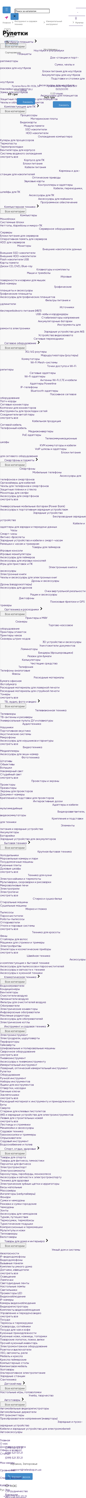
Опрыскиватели (10, 1138)
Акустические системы (15, 734)
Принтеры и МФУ (23, 618)
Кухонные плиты (10, 865)
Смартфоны (17, 468)
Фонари (5, 1197)
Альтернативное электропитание (22, 1372)
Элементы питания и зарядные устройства (37, 827)
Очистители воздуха (13, 995)
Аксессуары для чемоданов (18, 1213)
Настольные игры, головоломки (20, 1392)
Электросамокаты (12, 1170)
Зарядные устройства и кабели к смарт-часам (31, 540)
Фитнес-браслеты (12, 537)
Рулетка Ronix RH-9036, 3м (26, 86)
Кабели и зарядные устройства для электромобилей (35, 1428)
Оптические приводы (30, 177)
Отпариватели (10, 922)
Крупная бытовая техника (36, 851)
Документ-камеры (12, 794)
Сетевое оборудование (18, 343)
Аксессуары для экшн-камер (19, 754)
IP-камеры (7, 1299)
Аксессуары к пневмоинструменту (23, 1061)
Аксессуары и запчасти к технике (22, 969)
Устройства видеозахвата (36, 335)
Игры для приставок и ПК (16, 564)
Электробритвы (10, 946)
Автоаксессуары (11, 1432)
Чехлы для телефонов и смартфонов (24, 486)
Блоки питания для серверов (19, 235)
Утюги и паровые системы (17, 925)
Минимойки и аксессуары (17, 1127)
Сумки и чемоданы (12, 1200)
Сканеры (13, 621)
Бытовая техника (13, 843)
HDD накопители (24, 133)
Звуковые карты (22, 181)
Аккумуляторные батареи (36, 321)
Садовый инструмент (14, 1141)
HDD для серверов (12, 242)
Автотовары (10, 1400)
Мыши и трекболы (25, 273)
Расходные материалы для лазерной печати (29, 687)
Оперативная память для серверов (23, 239)
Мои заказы (43, 1460)
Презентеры (8, 788)
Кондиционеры (10, 989)
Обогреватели (10, 1005)
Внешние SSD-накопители (17, 252)
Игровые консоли (11, 550)
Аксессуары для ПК (27, 195)
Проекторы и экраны (29, 781)
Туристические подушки (16, 1223)
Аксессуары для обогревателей (21, 1018)
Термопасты (8, 143)
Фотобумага (8, 684)
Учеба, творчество (27, 1395)
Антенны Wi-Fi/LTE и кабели (38, 380)
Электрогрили (9, 888)
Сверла (5, 1108)
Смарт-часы (8, 533)
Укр (7, 1489)
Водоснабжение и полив (16, 1144)
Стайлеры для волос (14, 939)
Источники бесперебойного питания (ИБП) (37, 309)
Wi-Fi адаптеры (22, 376)
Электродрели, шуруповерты (20, 1038)
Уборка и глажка (23, 909)
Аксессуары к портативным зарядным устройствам (34, 509)
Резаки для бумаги (25, 656)
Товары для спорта (13, 1157)
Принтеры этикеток (13, 632)
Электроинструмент (14, 1035)
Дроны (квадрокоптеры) (16, 584)
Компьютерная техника (18, 206)
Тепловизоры (8, 1233)
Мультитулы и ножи (12, 1230)
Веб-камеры (8, 283)
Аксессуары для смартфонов (19, 496)
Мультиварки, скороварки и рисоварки (25, 882)
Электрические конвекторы (19, 1009)
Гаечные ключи (10, 1091)
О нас (4, 1443)
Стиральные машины (14, 902)
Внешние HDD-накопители (18, 256)
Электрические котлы (15, 1022)
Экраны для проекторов (16, 791)
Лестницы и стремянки (15, 1124)
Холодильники (9, 855)
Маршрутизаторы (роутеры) (39, 355)
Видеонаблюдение (13, 1296)
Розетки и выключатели (15, 1349)
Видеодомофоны (11, 1260)
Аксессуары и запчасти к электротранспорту (31, 1177)
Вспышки (6, 767)
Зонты (4, 1210)
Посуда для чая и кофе (15, 1329)
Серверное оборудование (37, 228)
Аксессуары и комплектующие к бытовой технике (42, 961)
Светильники (8, 1289)
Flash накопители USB (14, 259)
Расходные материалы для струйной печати (29, 691)
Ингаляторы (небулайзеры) (17, 1193)
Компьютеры (18, 215)
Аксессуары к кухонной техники (21, 973)
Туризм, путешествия (14, 1217)
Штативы (6, 761)
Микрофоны (8, 737)
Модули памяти (22, 125)
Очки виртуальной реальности (42, 591)
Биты (3, 1104)
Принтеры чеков (11, 635)
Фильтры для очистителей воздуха (23, 1002)
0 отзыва (22, 90)
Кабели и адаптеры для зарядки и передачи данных (42, 525)
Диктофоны (17, 598)
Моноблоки (7, 219)
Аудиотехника (20, 723)
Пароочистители (11, 915)
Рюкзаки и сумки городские (18, 1203)
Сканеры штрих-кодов (15, 638)
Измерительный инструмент (18, 1064)
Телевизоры (8, 713)
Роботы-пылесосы (12, 919)
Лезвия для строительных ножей (21, 1118)
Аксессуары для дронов (16, 587)
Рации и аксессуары (28, 594)
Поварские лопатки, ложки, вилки (22, 1339)
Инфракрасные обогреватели (20, 1012)
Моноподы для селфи (14, 492)
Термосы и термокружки (16, 1323)
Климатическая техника (18, 977)
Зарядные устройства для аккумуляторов (28, 839)
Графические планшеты (16, 293)
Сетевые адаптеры (28, 373)
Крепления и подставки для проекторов (27, 798)
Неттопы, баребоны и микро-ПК (21, 225)
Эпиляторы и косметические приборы (25, 949)
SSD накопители (23, 129)
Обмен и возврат (11, 1450)
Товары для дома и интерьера (22, 1241)
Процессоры (18, 115)
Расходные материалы (32, 677)
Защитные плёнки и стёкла (18, 489)
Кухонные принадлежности (18, 1333)
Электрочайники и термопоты (20, 878)
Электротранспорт (13, 1167)
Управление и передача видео (20, 1313)
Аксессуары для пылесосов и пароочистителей (32, 966)
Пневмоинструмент (13, 1058)
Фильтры (11, 43)
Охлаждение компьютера (36, 136)
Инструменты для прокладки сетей (23, 411)
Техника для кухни (26, 875)
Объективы (7, 764)
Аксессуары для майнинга (36, 198)
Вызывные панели (11, 1263)
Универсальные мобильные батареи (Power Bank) (34, 504)
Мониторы (15, 245)
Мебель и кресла (11, 1356)
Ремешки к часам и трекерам (19, 543)
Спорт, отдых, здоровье (18, 1148)
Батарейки (7, 835)
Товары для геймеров (30, 547)
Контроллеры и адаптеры (36, 184)
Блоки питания (21, 163)
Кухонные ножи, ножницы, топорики (23, 1336)
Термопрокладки (11, 146)
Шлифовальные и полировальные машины (27, 1048)
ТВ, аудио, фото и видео (18, 701)
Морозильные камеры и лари (19, 858)
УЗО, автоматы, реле (14, 1353)
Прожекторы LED (11, 1293)
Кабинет (43, 1483)
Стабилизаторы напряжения (39, 317)
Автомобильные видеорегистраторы (24, 1408)
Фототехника (19, 757)
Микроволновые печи (14, 885)
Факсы (10, 673)
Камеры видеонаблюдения (18, 1303)
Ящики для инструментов (17, 1084)
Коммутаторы (20, 359)
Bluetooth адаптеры (29, 390)
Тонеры (5, 694)
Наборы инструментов (15, 1081)
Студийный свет (11, 774)
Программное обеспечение (39, 202)
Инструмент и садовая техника (23, 1026)
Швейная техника (25, 955)
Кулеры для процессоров (17, 140)
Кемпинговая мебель (13, 1366)
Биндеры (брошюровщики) (36, 652)
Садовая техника (11, 1131)
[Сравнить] (29, 106)
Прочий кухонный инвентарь (18, 1343)
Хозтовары (7, 1369)
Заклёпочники (9, 1094)
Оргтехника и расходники (20, 609)
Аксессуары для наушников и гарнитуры (26, 740)
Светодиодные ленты (14, 1283)
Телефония (16, 667)
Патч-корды (8, 401)
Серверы (6, 232)
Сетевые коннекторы (14, 404)
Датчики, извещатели (14, 1269)
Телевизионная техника (33, 710)
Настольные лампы (12, 1286)
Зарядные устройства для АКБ (42, 331)
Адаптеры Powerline (28, 383)
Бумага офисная (11, 681)
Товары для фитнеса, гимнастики (22, 1160)
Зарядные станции (12, 1376)
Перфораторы (9, 1041)
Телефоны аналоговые (15, 670)
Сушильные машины (13, 905)
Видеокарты (18, 122)
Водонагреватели (12, 985)
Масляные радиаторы (14, 1015)
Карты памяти (9, 262)
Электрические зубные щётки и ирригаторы (29, 1183)
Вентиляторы (9, 992)
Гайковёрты (7, 1045)
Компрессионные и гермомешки (21, 1227)
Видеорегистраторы (14, 1306)
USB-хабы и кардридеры (34, 314)
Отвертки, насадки (13, 1088)
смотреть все (9, 156)
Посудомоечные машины (16, 861)
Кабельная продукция (30, 421)
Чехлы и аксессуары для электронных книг (28, 577)
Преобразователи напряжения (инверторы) (29, 1418)
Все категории (13, 211)
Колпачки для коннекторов (18, 407)
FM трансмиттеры (12, 1415)
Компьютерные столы (14, 1363)
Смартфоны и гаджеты (17, 460)
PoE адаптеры (20, 435)
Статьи (5, 1453)
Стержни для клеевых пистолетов (22, 1111)
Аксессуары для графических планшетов (27, 297)
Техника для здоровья (14, 1180)
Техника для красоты (30, 932)
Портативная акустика (15, 730)
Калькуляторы (20, 659)
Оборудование (10, 1074)
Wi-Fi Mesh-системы (28, 362)
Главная (5, 1440)
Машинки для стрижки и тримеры (22, 942)
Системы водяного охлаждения (21, 153)
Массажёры (8, 1190)
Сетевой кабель (11, 424)
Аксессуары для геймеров (17, 557)
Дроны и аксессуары (29, 580)
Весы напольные (11, 1187)
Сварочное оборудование (17, 1051)
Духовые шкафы (10, 868)
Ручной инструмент (13, 1078)
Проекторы (7, 784)
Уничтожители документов (37, 645)
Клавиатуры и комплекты (35, 269)
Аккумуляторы (9, 832)
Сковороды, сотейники (15, 1326)
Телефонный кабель (13, 428)
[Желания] (23, 106)
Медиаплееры (9, 750)
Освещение (8, 1276)
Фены (3, 936)
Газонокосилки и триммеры (18, 1134)
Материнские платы (29, 118)
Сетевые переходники (32, 338)
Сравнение (43, 1468)
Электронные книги (13, 574)
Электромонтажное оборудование (23, 1346)
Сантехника (8, 1379)
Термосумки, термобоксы (17, 1220)
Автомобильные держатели (18, 1412)
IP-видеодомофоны (12, 1256)
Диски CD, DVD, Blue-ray (16, 266)
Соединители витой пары (17, 414)
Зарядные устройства (31, 512)
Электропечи (9, 892)
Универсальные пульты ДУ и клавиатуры (26, 720)
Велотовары (8, 1237)
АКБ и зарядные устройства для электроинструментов (36, 1114)
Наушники (6, 727)
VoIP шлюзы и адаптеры (33, 449)
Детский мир (11, 1383)
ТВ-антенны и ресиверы (16, 717)
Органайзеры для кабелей (17, 482)
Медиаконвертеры (26, 431)
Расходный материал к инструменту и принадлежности (37, 1101)
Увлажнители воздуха (14, 999)
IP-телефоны (19, 387)
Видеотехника (21, 747)
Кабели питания (23, 167)
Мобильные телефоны (31, 472)
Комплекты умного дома (16, 1266)
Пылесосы (7, 912)
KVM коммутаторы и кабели (38, 445)
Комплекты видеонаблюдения (20, 1309)
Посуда (5, 1319)
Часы (8, 530)
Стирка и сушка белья (31, 898)
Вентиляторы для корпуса (17, 150)
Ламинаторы (19, 649)
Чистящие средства (28, 663)
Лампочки (6, 1279)
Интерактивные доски (31, 801)
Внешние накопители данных (41, 249)
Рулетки (5, 1071)
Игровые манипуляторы (15, 554)
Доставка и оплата (13, 1446)
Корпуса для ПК (22, 160)
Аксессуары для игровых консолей (23, 560)
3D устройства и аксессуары (40, 642)
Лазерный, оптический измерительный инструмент (34, 1068)
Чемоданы (7, 1207)
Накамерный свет (11, 771)
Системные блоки (12, 222)
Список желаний (43, 1475)
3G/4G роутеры (23, 351)
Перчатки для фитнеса (15, 1163)
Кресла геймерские (13, 1359)
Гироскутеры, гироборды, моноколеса (25, 1174)
